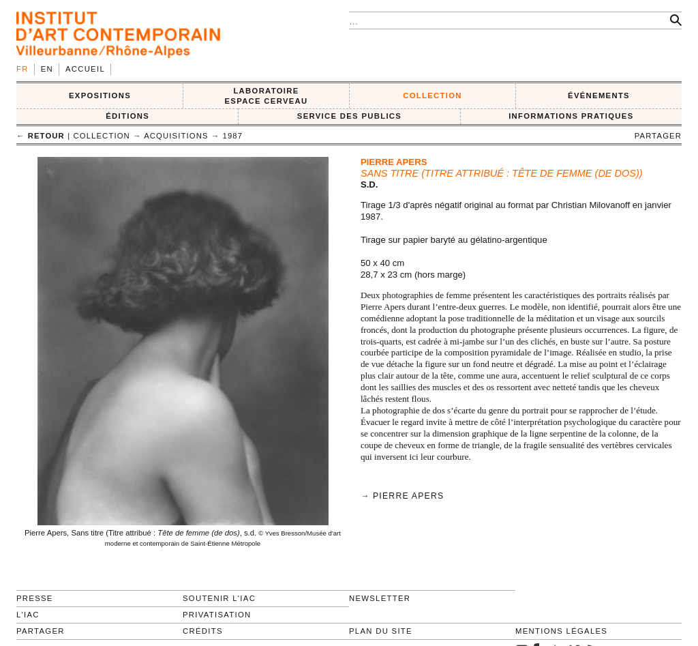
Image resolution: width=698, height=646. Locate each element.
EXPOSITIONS (100, 95)
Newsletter (379, 598)
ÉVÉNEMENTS (599, 95)
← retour (40, 136)
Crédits (203, 631)
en (47, 69)
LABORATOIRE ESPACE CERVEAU (265, 96)
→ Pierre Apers (402, 496)
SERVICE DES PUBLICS (349, 116)
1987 (233, 136)
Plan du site (380, 631)
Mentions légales (561, 631)
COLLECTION (432, 95)
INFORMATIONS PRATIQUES (571, 116)
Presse (34, 598)
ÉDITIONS (127, 116)
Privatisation (217, 615)
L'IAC (28, 615)
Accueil (85, 69)
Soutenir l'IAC (219, 598)
